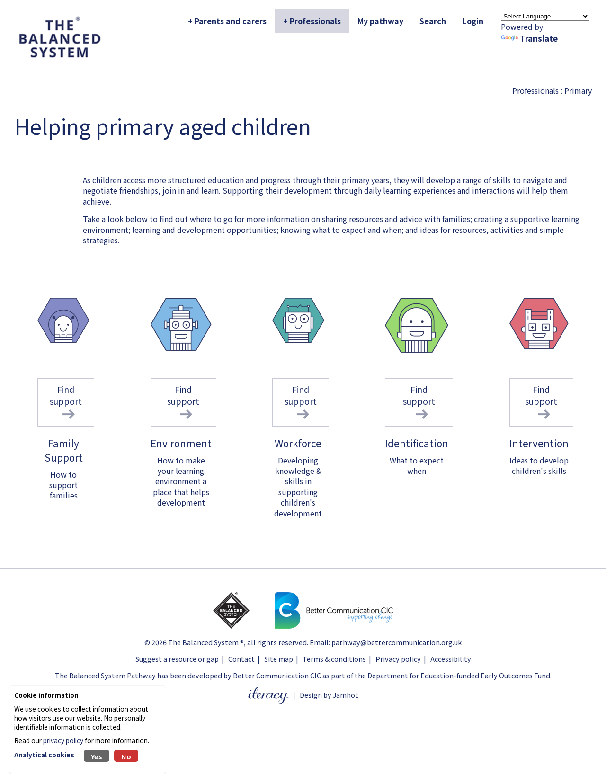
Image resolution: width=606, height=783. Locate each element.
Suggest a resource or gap (177, 659)
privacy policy (63, 740)
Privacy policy (398, 659)
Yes (96, 756)
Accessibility (450, 659)
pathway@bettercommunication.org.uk (396, 642)
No (126, 756)
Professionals (535, 90)
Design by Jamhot (329, 695)
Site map (278, 659)
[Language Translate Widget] (545, 16)
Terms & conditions (334, 659)
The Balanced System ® (206, 642)
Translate (529, 38)
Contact (241, 659)
